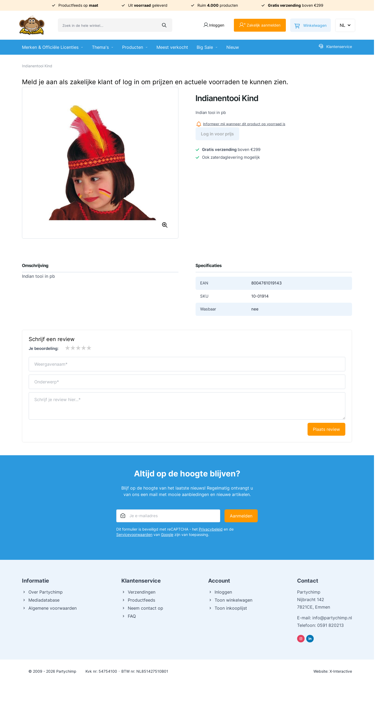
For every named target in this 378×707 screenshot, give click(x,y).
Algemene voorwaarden (49, 608)
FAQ (128, 616)
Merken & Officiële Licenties (52, 47)
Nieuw (232, 47)
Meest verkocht (172, 47)
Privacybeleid (211, 529)
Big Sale (207, 47)
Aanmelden (241, 516)
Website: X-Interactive (332, 671)
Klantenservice (335, 46)
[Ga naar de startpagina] (32, 25)
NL (346, 25)
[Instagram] (301, 638)
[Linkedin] (310, 638)
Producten (135, 47)
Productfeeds (138, 600)
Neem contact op (142, 608)
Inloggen (220, 592)
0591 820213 (330, 625)
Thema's (103, 47)
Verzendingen (138, 592)
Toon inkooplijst (227, 608)
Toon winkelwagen (230, 600)
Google (167, 534)
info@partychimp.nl (332, 617)
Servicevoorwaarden (134, 534)
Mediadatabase (40, 600)
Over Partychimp (42, 592)
